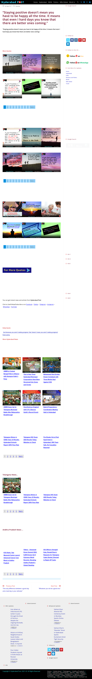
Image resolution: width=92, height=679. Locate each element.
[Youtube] (84, 40)
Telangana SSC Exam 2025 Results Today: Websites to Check (30, 439)
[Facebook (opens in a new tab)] (84, 2)
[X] (68, 40)
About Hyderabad (70, 677)
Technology (51, 677)
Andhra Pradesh (78, 671)
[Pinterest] (80, 40)
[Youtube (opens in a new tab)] (89, 2)
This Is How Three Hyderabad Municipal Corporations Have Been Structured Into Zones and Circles (31, 379)
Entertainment (78, 675)
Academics (69, 674)
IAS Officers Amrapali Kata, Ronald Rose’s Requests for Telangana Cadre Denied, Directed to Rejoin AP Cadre (51, 555)
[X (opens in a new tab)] (81, 2)
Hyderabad (69, 73)
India (67, 75)
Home (67, 71)
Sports (76, 674)
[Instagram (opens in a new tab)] (87, 2)
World (67, 79)
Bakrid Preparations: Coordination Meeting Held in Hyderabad (50, 409)
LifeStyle (50, 675)
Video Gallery (66, 675)
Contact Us (83, 677)
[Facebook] (72, 40)
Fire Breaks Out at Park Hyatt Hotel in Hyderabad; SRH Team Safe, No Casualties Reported (51, 442)
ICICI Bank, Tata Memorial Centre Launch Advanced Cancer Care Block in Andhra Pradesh (12, 558)
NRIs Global (69, 81)
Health (83, 674)
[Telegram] (68, 44)
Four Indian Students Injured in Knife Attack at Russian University (16, 654)
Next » (32, 107)
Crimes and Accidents (55, 674)
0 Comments (13, 628)
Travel (67, 83)
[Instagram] (76, 40)
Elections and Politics (71, 77)
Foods (57, 675)
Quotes (18, 6)
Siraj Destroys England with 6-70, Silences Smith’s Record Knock (31, 409)
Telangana (67, 671)
